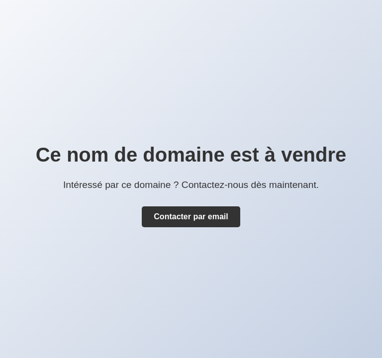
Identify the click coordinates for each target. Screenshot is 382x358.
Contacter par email (191, 216)
